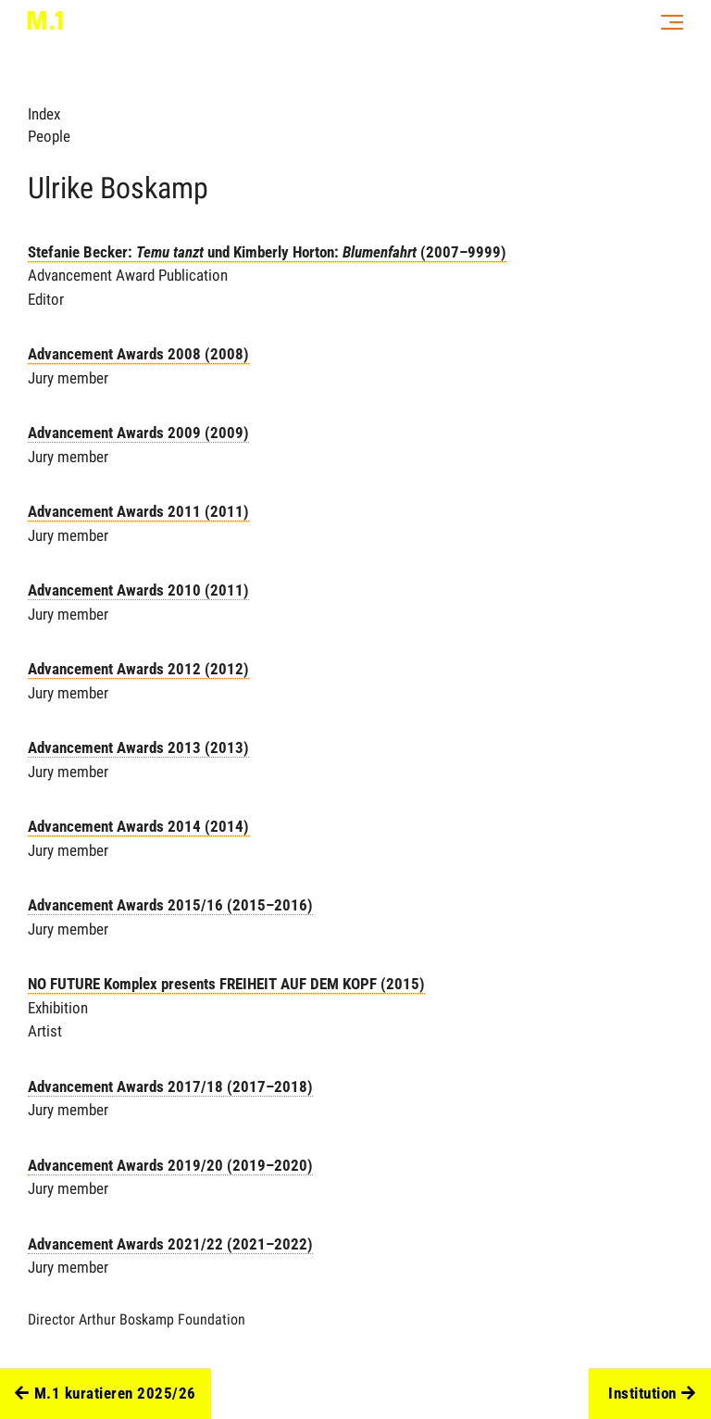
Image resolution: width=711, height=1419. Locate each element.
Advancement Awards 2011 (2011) (138, 511)
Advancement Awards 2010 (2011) (138, 590)
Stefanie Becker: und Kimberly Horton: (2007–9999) (267, 252)
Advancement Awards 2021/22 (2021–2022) (170, 1244)
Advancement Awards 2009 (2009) (138, 432)
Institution (651, 1394)
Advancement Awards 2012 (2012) (138, 668)
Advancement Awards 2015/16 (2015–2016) (170, 905)
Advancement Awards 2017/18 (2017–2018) (170, 1086)
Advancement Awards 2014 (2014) (138, 826)
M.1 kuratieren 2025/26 (105, 1394)
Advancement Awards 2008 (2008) (138, 354)
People (49, 136)
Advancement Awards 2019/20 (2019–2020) (170, 1165)
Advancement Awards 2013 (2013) (138, 747)
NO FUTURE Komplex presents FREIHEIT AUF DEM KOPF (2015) (226, 983)
